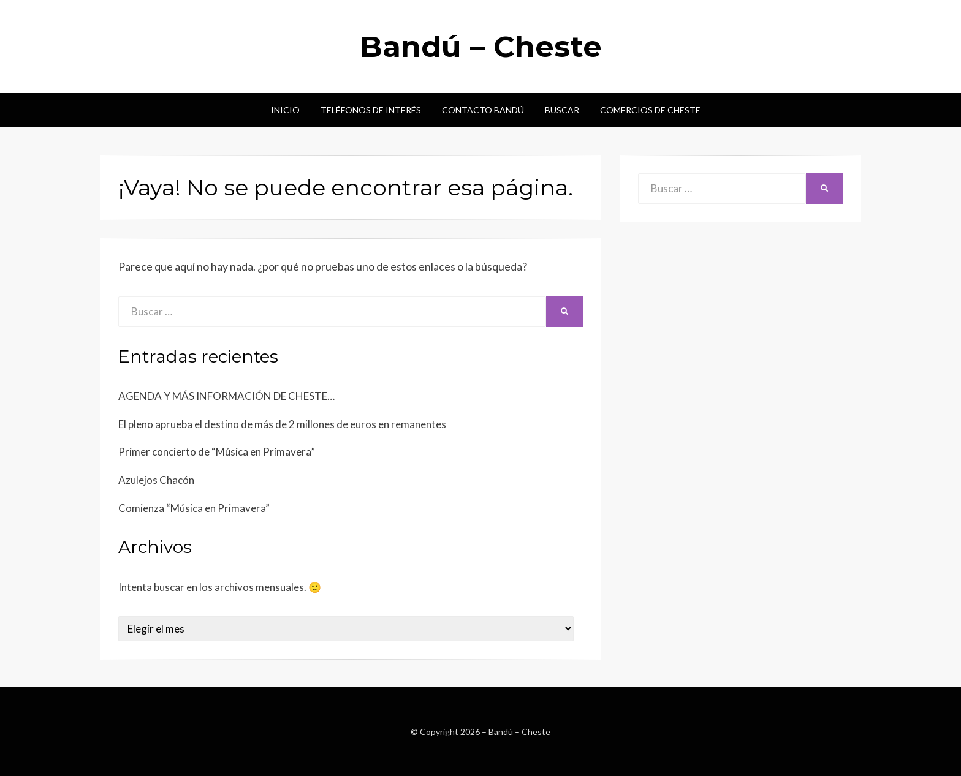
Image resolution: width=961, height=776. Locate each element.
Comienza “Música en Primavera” (194, 508)
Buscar (562, 110)
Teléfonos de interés (371, 110)
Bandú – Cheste (481, 46)
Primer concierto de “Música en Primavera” (216, 451)
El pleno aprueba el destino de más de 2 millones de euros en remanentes (282, 424)
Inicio (285, 110)
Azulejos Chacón (156, 479)
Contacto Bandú (483, 110)
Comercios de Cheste (650, 110)
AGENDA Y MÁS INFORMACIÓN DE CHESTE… (226, 396)
